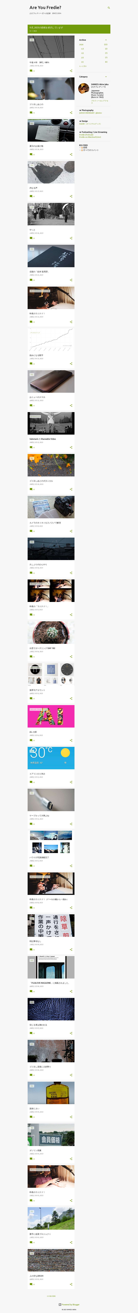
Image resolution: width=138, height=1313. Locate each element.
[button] (71, 71)
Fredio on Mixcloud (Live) (90, 137)
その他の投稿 (51, 1296)
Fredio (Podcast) (86, 135)
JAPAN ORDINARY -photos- (90, 113)
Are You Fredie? (45, 7)
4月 (82, 49)
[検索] (108, 8)
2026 (81, 44)
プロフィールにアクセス (99, 102)
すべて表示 (33, 31)
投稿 (84, 147)
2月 (82, 58)
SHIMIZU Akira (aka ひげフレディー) (99, 85)
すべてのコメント (90, 150)
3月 (82, 53)
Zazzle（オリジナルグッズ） (90, 124)
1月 (82, 62)
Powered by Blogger (69, 1304)
